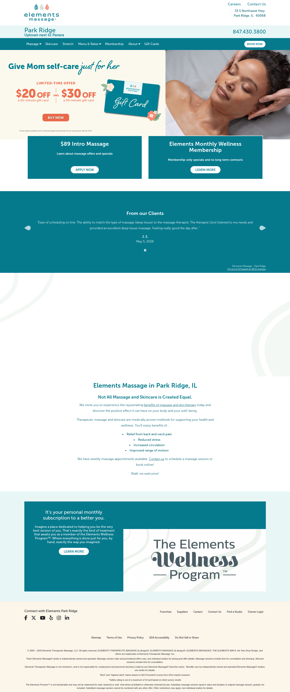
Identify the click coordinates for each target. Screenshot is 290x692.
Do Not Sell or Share (187, 610)
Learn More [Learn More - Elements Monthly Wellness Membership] (205, 170)
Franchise (165, 584)
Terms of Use (114, 610)
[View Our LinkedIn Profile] (67, 590)
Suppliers (182, 584)
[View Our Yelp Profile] (51, 590)
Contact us (156, 459)
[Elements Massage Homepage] (44, 12)
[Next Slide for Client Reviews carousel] (263, 228)
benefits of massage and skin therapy (170, 405)
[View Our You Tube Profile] (42, 590)
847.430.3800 (249, 32)
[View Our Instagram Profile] (59, 590)
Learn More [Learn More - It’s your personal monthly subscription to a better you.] (74, 551)
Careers (234, 4)
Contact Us (256, 4)
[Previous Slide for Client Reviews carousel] (27, 228)
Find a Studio (234, 584)
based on (246, 269)
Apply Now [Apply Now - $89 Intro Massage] (85, 170)
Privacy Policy (135, 610)
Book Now (255, 44)
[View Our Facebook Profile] (26, 590)
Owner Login (255, 584)
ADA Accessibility (159, 610)
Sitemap (96, 610)
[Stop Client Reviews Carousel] (145, 250)
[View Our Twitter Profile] (34, 590)
